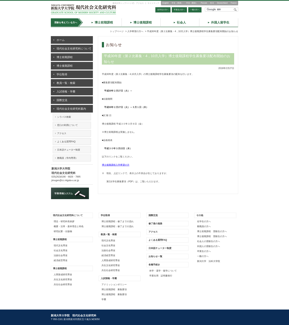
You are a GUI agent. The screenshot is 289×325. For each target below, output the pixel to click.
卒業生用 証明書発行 (160, 275)
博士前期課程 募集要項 (114, 289)
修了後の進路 (155, 223)
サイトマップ (153, 3)
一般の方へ (195, 10)
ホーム (61, 39)
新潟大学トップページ (122, 3)
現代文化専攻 (60, 245)
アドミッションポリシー (114, 284)
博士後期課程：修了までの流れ (117, 226)
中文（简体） (177, 3)
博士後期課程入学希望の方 (115, 165)
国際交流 (62, 100)
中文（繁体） (192, 3)
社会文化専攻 (60, 250)
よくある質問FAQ (66, 141)
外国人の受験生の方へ (208, 246)
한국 (212, 3)
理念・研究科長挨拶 (64, 221)
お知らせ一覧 (155, 256)
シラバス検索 (64, 117)
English (165, 3)
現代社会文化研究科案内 (71, 108)
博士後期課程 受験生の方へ (212, 236)
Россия (204, 3)
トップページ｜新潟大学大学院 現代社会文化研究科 (83, 9)
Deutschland (222, 3)
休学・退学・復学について (163, 270)
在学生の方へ (163, 10)
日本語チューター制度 (68, 149)
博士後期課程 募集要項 (114, 294)
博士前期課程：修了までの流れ (117, 221)
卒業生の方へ (179, 10)
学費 (103, 299)
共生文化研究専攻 (63, 279)
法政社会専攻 (60, 255)
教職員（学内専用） (67, 158)
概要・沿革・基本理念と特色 (69, 226)
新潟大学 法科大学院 (208, 261)
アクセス (140, 3)
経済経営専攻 (60, 260)
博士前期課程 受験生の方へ (212, 231)
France (234, 3)
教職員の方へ (204, 226)
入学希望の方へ (135, 31)
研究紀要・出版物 (63, 231)
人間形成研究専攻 (63, 274)
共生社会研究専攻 (63, 284)
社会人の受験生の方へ (208, 241)
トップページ (117, 31)
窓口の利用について (67, 125)
